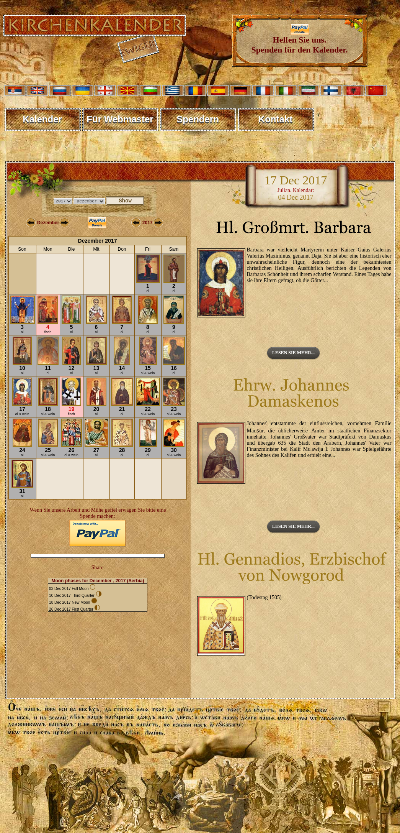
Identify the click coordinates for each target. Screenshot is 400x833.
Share (97, 567)
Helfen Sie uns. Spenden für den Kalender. (299, 40)
